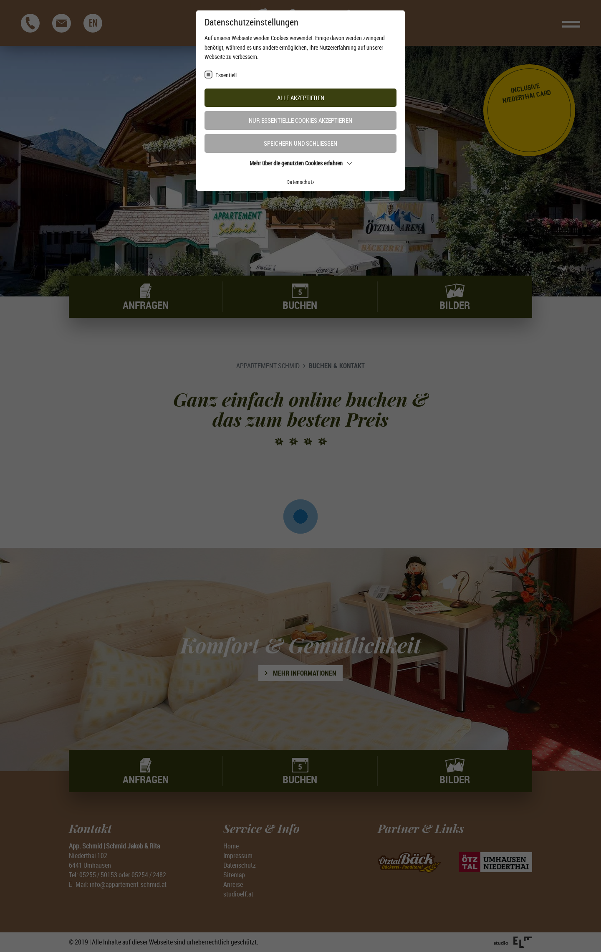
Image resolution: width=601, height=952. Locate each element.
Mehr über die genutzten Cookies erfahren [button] (301, 163)
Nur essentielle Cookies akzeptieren (300, 120)
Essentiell (226, 75)
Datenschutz (300, 182)
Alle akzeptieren (300, 98)
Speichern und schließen (300, 143)
